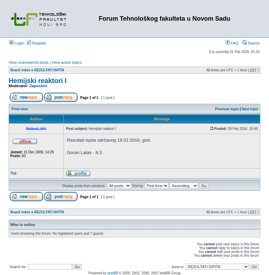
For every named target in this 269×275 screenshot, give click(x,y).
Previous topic (227, 109)
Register (36, 43)
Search (251, 43)
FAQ (232, 43)
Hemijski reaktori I (38, 80)
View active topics (67, 62)
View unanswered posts (29, 62)
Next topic (250, 109)
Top (13, 173)
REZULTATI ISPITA (49, 70)
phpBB (113, 273)
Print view (20, 109)
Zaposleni (38, 86)
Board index (20, 70)
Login (16, 43)
